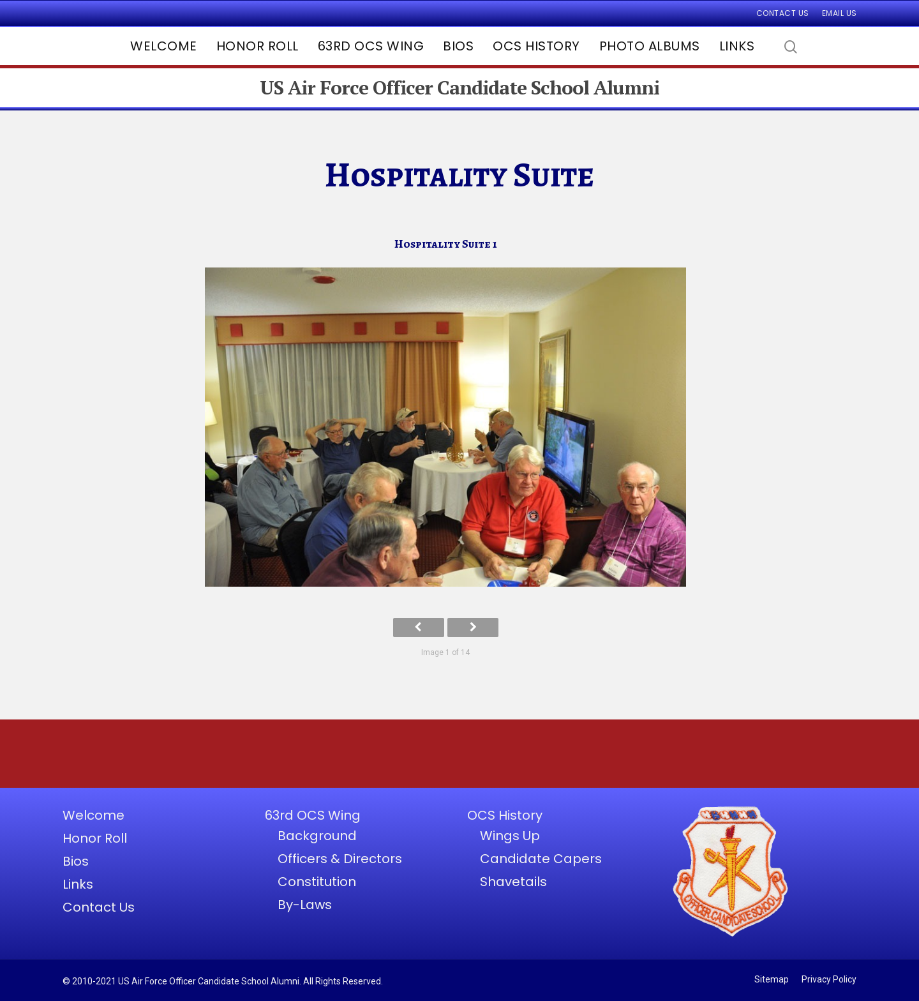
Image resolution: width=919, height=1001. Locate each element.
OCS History (536, 46)
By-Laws (305, 905)
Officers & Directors (340, 859)
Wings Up (510, 836)
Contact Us (782, 13)
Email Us (839, 13)
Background (317, 836)
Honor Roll (257, 46)
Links (737, 46)
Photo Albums (649, 46)
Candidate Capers (541, 859)
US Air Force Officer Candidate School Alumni (459, 88)
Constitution (317, 882)
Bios (458, 46)
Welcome (163, 46)
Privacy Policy (829, 979)
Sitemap (771, 979)
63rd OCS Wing (371, 46)
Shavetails (513, 882)
